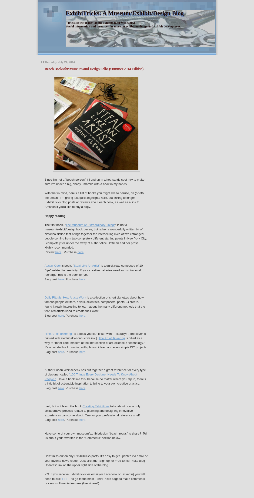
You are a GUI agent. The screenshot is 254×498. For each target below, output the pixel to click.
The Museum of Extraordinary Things (90, 225)
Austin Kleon (53, 265)
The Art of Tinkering (59, 333)
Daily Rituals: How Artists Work (65, 297)
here (58, 252)
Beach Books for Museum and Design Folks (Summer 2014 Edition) (94, 69)
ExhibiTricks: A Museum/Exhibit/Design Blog (125, 13)
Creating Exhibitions (96, 406)
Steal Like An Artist (86, 265)
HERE (66, 479)
